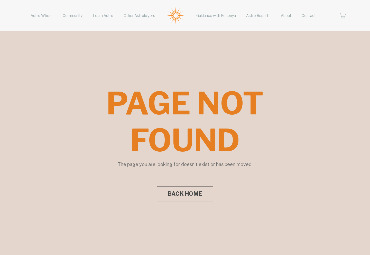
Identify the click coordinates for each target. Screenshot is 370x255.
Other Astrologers (139, 15)
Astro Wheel (41, 15)
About (286, 15)
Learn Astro (103, 15)
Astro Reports (258, 15)
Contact (309, 15)
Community (72, 15)
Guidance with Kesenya (216, 15)
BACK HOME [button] (185, 193)
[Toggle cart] (343, 16)
